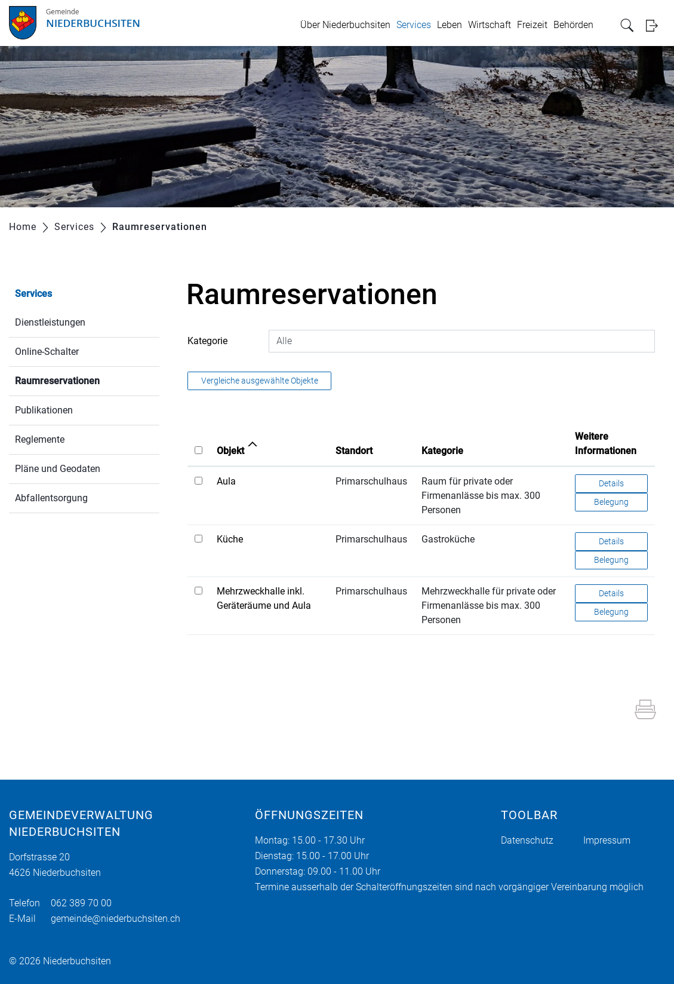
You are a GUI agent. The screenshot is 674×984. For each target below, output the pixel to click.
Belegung (611, 502)
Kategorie (207, 341)
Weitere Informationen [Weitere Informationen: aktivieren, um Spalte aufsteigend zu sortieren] (605, 443)
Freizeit (532, 24)
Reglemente (39, 439)
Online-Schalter (47, 351)
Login (655, 25)
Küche (230, 539)
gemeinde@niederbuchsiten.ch (115, 918)
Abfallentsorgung (51, 498)
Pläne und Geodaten (57, 468)
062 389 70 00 (81, 903)
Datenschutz (527, 840)
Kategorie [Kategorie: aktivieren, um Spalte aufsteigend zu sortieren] (442, 450)
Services (413, 24)
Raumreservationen (85, 380)
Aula (226, 481)
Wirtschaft (489, 24)
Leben (449, 24)
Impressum (606, 840)
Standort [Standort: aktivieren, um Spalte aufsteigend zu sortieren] (354, 450)
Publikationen (44, 410)
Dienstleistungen (50, 322)
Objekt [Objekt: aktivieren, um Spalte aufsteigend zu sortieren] (230, 450)
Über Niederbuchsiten (345, 24)
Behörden (573, 24)
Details (611, 483)
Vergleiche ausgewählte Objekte (259, 380)
